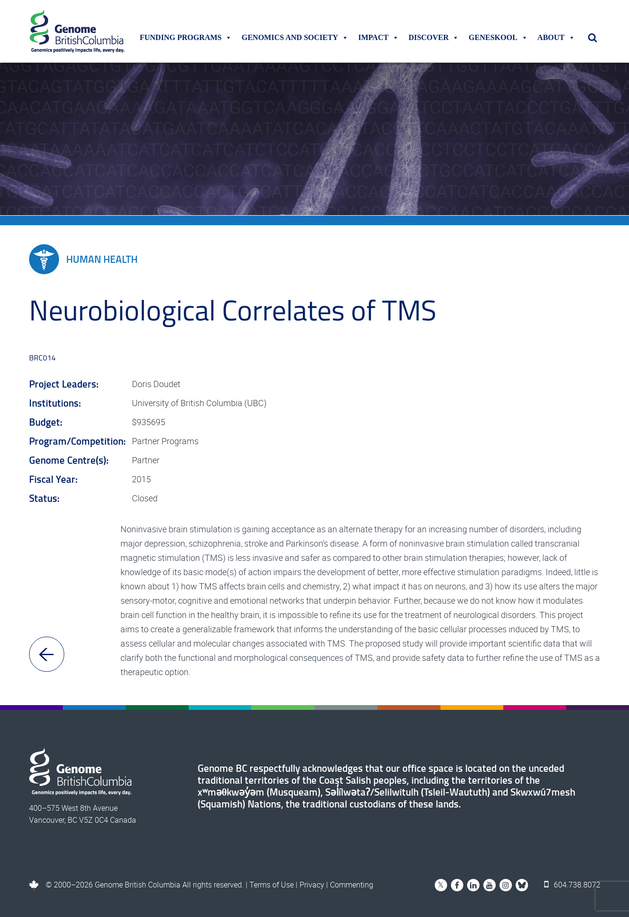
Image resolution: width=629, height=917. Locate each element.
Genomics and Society (295, 37)
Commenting (351, 884)
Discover (434, 37)
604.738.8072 (572, 884)
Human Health (83, 259)
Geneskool (498, 37)
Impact (378, 37)
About (556, 37)
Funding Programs (186, 37)
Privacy (312, 884)
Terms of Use (272, 884)
